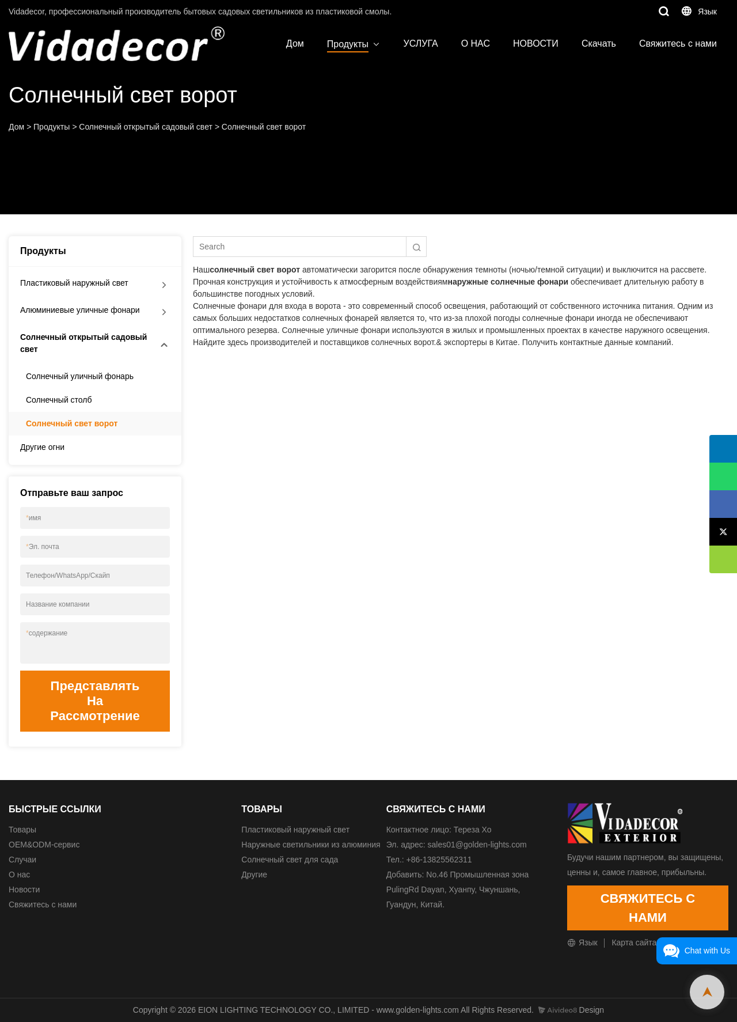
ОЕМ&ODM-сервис (44, 844)
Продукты (347, 44)
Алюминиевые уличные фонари (80, 310)
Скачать (599, 43)
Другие (254, 874)
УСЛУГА (421, 43)
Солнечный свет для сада (289, 859)
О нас (19, 874)
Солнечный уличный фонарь (80, 376)
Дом (295, 43)
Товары (22, 829)
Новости (24, 889)
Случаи (22, 859)
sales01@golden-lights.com (477, 844)
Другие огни (42, 447)
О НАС (475, 43)
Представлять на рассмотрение (94, 701)
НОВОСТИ (536, 43)
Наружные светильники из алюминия (310, 844)
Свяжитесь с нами (678, 43)
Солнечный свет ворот (264, 126)
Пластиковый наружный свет (74, 282)
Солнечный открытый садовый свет (145, 126)
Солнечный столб (59, 399)
